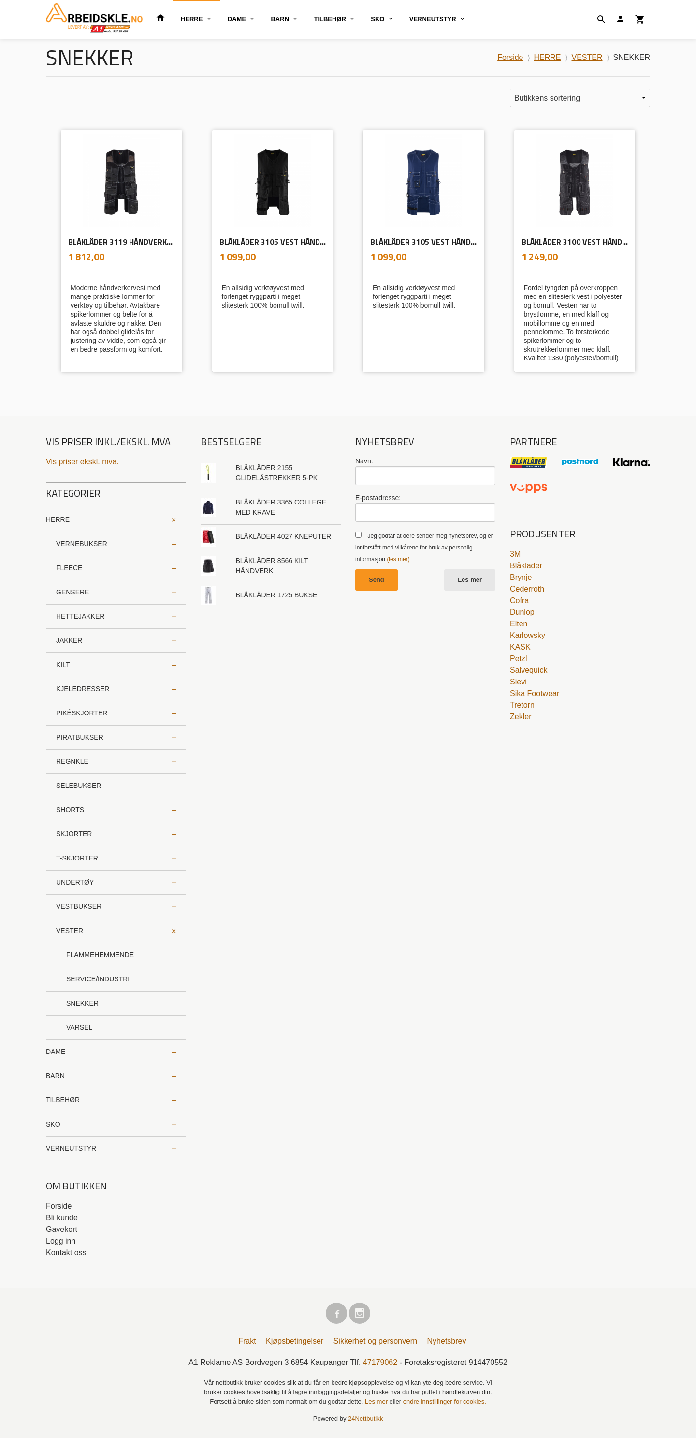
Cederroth (527, 589)
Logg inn (60, 1241)
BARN (280, 19)
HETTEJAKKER (80, 616)
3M (515, 554)
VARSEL (79, 1027)
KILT (63, 664)
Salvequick (528, 670)
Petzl (518, 658)
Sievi (518, 682)
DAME (237, 19)
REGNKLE (72, 761)
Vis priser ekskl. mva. (82, 462)
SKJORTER (74, 834)
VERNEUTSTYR (432, 19)
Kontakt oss (66, 1252)
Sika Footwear (534, 693)
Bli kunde (62, 1218)
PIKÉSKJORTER (81, 713)
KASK (520, 647)
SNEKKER (82, 1003)
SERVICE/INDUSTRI (98, 979)
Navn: (364, 461)
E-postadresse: (378, 498)
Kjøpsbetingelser (294, 1341)
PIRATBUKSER (79, 737)
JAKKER (69, 640)
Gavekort (61, 1229)
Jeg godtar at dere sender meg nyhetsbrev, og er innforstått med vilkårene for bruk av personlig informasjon (424, 548)
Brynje (521, 577)
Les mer (470, 579)
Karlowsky (527, 635)
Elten (518, 624)
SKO (377, 19)
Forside (510, 57)
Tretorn (522, 705)
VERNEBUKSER (81, 544)
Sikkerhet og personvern (375, 1341)
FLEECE (69, 568)
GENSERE (72, 592)
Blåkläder (526, 566)
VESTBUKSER (79, 906)
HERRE (192, 19)
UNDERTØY (75, 882)
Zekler (520, 716)
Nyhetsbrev (446, 1341)
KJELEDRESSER (82, 689)
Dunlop (522, 612)
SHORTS (70, 810)
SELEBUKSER (78, 785)
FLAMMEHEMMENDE (100, 955)
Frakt (247, 1341)
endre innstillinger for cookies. (444, 1401)
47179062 (380, 1362)
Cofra (519, 600)
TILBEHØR (330, 19)
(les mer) (398, 559)
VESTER (69, 930)
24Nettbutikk (365, 1418)
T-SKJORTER (77, 858)
